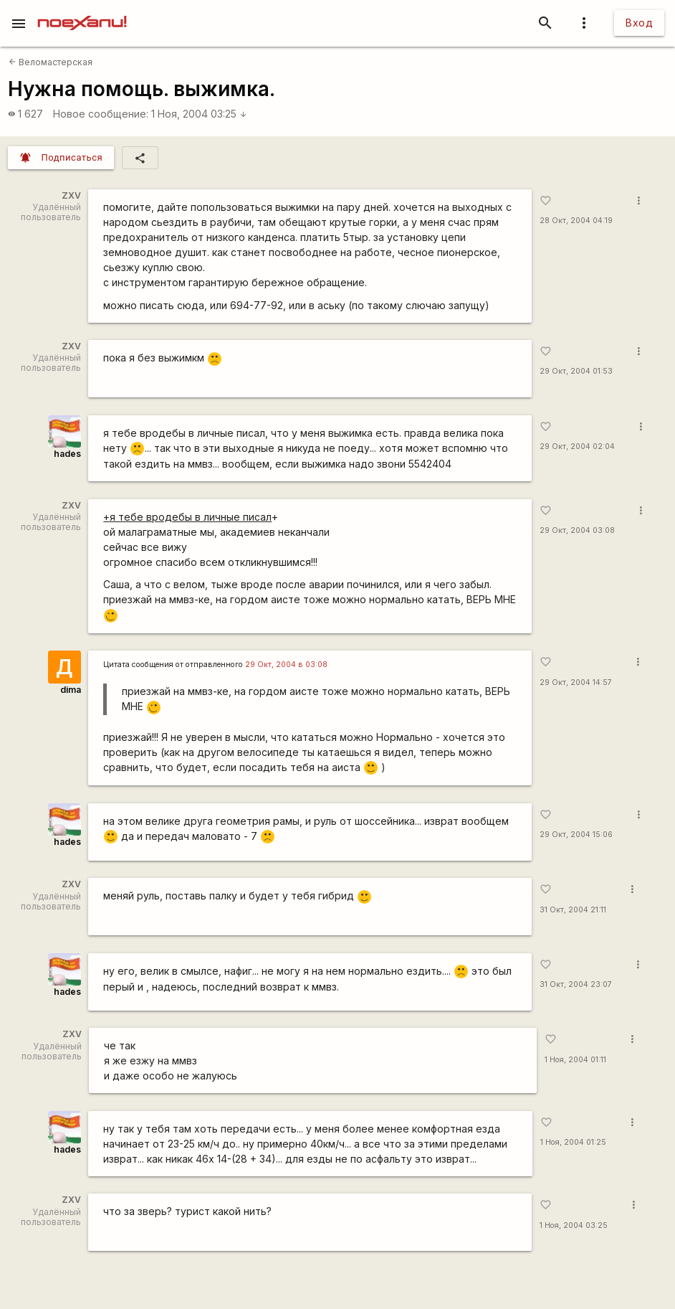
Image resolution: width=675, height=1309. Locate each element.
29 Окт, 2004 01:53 (576, 371)
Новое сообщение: (100, 114)
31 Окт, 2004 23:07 (576, 984)
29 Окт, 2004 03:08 (577, 530)
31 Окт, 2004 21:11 (573, 910)
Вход (639, 22)
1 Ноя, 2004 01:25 (573, 1142)
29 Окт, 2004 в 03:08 (286, 664)
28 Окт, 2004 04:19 (576, 220)
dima (70, 689)
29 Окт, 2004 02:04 (577, 446)
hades (67, 453)
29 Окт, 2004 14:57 (576, 682)
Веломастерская (50, 62)
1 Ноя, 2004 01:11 (575, 1059)
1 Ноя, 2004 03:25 (199, 114)
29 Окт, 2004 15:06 (576, 834)
